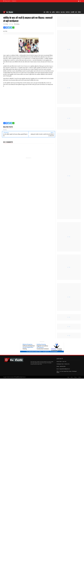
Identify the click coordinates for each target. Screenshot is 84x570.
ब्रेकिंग (47, 12)
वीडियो (79, 12)
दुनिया (53, 12)
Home (72, 377)
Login (68, 377)
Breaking (17, 24)
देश (50, 12)
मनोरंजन (68, 12)
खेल (76, 12)
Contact (79, 377)
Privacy (75, 377)
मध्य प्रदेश (63, 12)
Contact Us (14, 1)
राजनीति (72, 12)
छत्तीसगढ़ (58, 12)
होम (44, 12)
